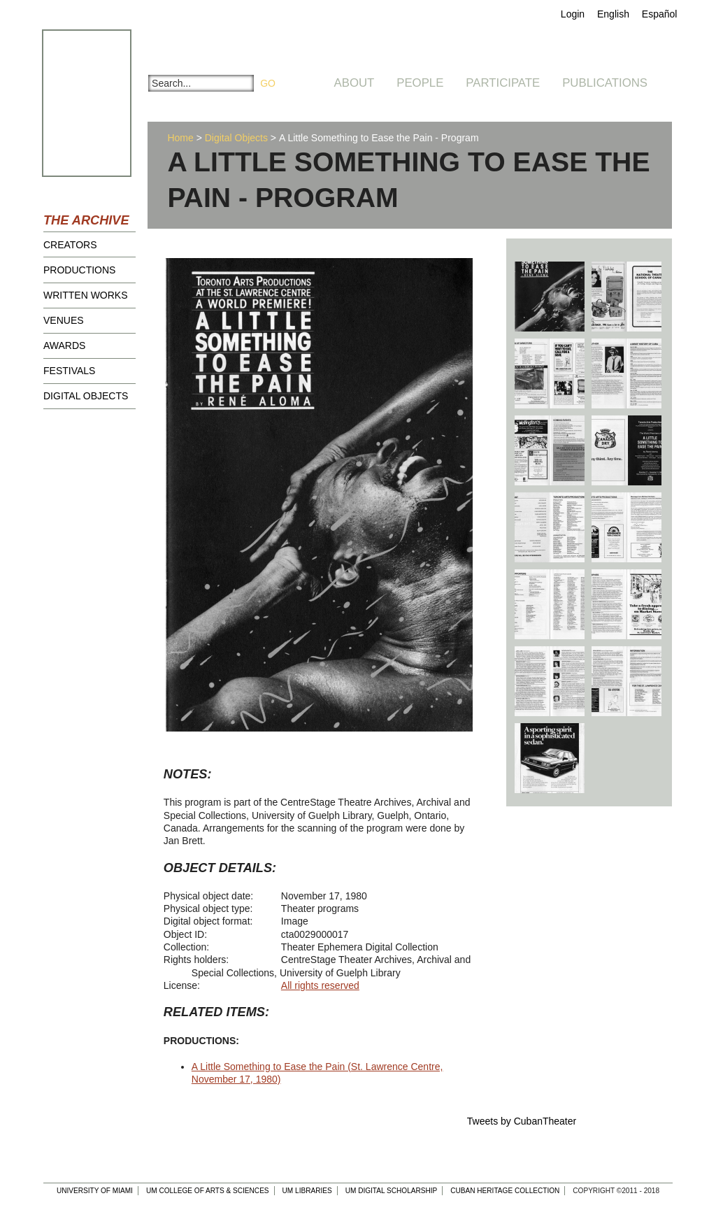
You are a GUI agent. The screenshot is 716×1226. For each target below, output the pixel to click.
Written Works (85, 295)
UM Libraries (307, 1191)
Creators (70, 244)
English (613, 14)
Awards (64, 345)
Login (573, 14)
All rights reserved (320, 985)
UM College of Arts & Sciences (207, 1191)
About (354, 83)
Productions (79, 270)
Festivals (69, 370)
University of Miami (95, 1191)
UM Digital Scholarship (391, 1191)
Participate (503, 83)
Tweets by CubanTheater (521, 1121)
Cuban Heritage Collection (504, 1191)
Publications (604, 83)
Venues (63, 320)
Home (180, 137)
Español (660, 14)
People (419, 83)
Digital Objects (85, 395)
